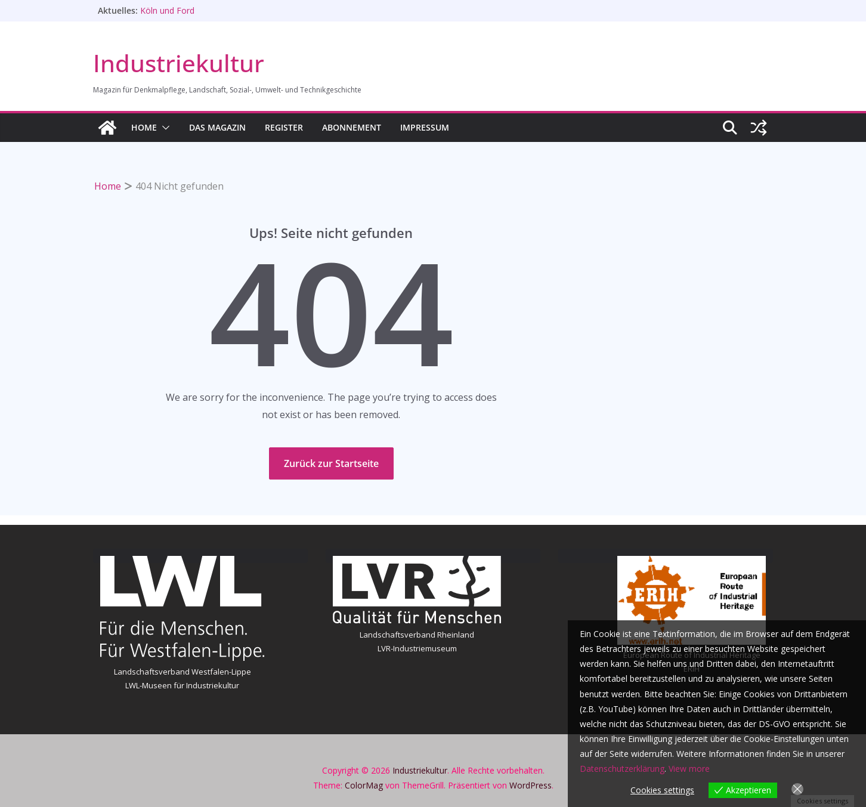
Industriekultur (178, 63)
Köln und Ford (167, 10)
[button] (163, 127)
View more (689, 768)
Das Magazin (217, 127)
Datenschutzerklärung (622, 768)
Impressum (424, 127)
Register (284, 127)
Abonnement (351, 127)
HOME (144, 127)
